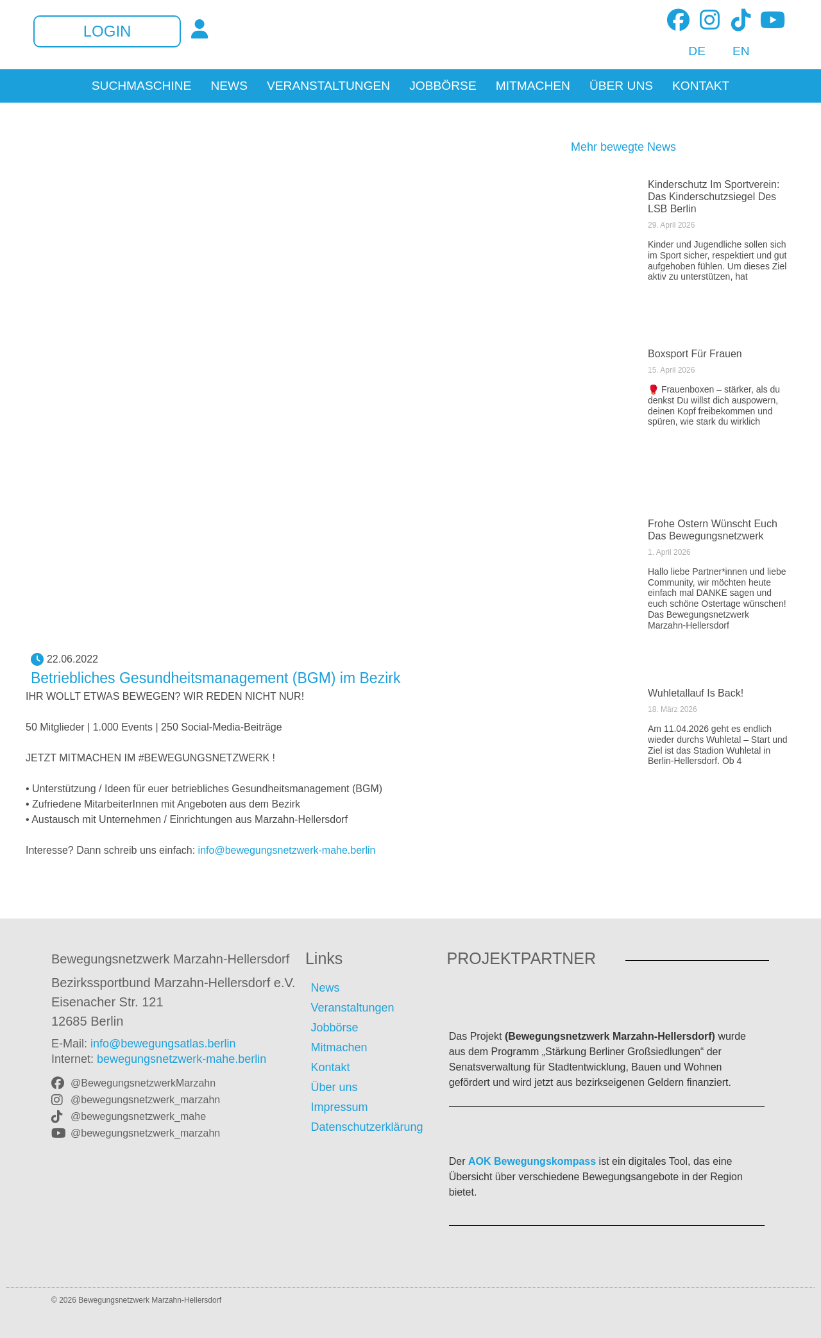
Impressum (339, 1107)
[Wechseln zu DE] (690, 51)
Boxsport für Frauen (695, 353)
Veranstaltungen (328, 86)
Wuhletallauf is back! (695, 693)
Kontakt (700, 86)
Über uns (621, 86)
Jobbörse (443, 86)
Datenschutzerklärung (366, 1127)
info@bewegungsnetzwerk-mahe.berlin (287, 850)
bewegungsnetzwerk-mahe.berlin (181, 1059)
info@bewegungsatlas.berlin (162, 1043)
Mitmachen (533, 86)
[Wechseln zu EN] (734, 51)
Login (107, 31)
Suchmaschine (142, 86)
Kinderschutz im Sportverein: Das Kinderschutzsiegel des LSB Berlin (713, 196)
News (229, 86)
